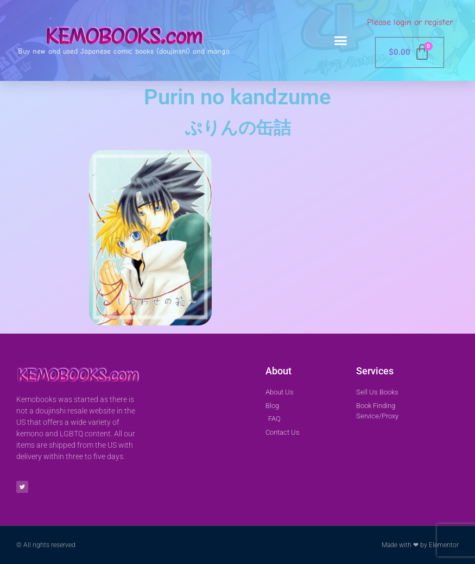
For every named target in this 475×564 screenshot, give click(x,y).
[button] (341, 40)
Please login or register (410, 22)
